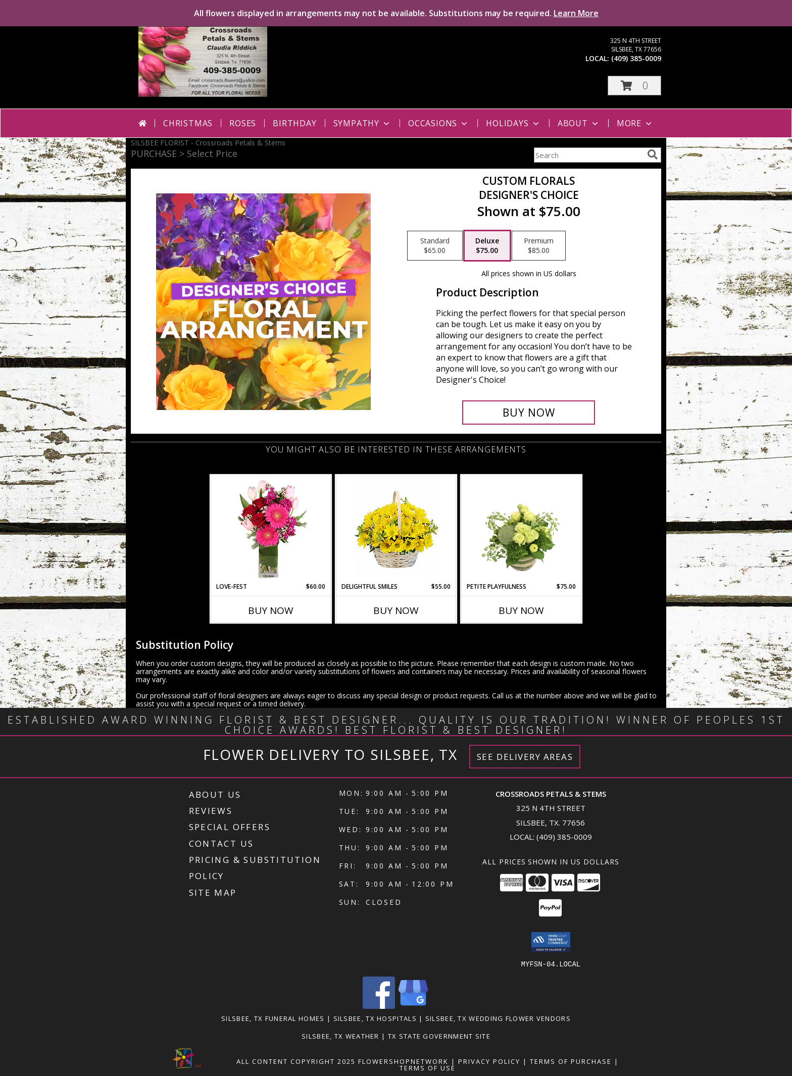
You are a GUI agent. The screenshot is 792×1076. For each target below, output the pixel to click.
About (579, 123)
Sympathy (362, 123)
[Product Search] (588, 155)
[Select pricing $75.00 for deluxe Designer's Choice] (487, 246)
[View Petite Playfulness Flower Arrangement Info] (521, 529)
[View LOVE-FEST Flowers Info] (271, 529)
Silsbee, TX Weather (340, 1035)
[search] (653, 154)
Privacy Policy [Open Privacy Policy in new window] (489, 1060)
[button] (634, 85)
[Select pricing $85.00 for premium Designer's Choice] (538, 246)
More (635, 123)
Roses (242, 123)
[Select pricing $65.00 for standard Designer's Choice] (435, 246)
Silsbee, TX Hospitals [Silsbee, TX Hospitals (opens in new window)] (375, 1017)
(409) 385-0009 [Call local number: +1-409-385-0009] (636, 58)
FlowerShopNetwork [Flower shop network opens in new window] (403, 1060)
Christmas (188, 123)
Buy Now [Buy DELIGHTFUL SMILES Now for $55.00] (396, 610)
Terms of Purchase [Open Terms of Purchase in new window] (571, 1060)
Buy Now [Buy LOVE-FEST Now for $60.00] (270, 610)
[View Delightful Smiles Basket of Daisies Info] (396, 529)
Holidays (513, 123)
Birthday (294, 123)
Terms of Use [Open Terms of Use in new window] (428, 1067)
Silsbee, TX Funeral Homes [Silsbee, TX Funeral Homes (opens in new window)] (273, 1017)
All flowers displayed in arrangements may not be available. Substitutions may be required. (396, 13)
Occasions (438, 123)
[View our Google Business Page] (413, 1005)
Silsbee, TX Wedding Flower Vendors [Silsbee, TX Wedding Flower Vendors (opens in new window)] (498, 1017)
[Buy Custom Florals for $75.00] (528, 412)
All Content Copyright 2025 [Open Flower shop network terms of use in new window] (296, 1060)
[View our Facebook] (379, 1005)
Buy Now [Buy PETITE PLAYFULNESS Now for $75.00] (521, 610)
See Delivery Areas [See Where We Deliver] (525, 756)
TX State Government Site (439, 1035)
